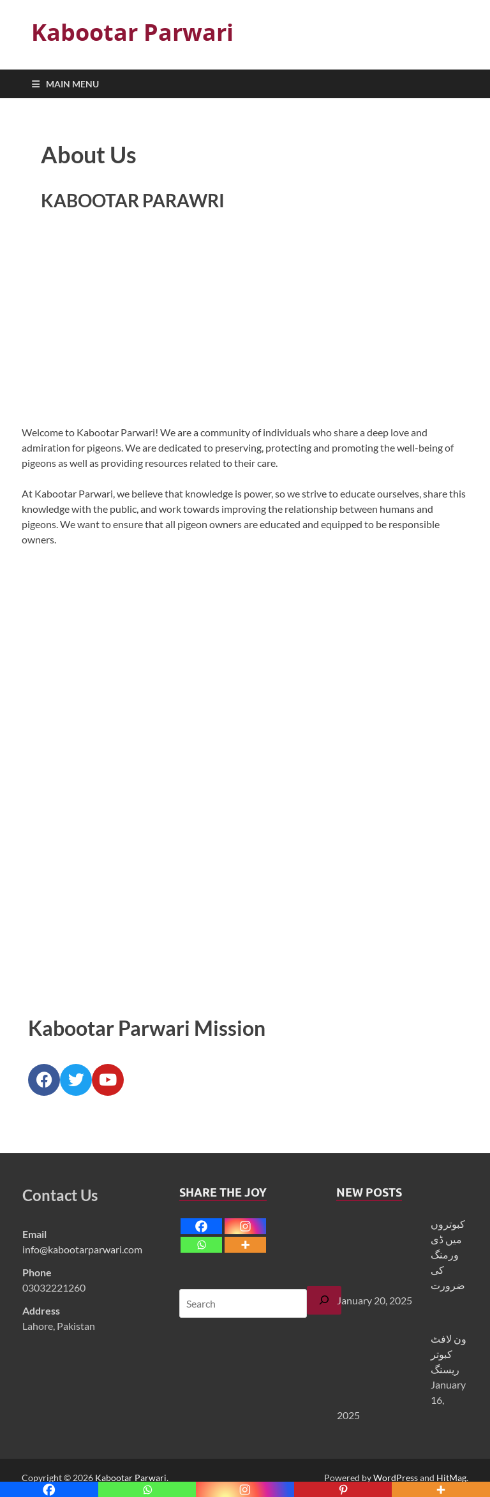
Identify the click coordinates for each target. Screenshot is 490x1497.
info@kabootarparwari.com (82, 1249)
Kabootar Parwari (132, 32)
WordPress (395, 1477)
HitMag (451, 1477)
